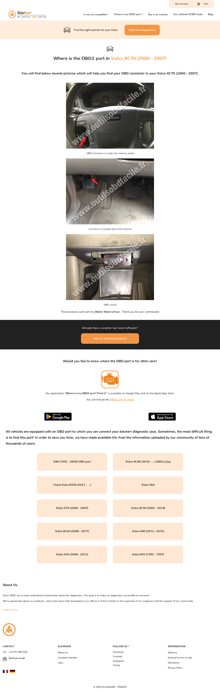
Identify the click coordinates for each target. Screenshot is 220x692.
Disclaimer (174, 663)
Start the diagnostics (142, 30)
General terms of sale (180, 658)
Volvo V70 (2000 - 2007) (72, 508)
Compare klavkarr (67, 658)
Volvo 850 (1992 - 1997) (148, 554)
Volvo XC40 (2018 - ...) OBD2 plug (148, 461)
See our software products (110, 338)
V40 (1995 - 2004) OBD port (72, 461)
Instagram (118, 661)
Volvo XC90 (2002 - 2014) (148, 508)
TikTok (116, 665)
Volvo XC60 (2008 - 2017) (72, 531)
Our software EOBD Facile (187, 14)
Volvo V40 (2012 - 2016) (148, 531)
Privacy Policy (175, 668)
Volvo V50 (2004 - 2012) (72, 554)
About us (63, 652)
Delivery (172, 652)
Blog (210, 14)
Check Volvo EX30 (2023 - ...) (72, 484)
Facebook (118, 652)
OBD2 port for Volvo (122, 399)
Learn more (10, 609)
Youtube (117, 656)
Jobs (60, 663)
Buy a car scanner (158, 14)
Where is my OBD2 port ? (128, 14)
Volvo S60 (148, 484)
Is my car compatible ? (96, 14)
